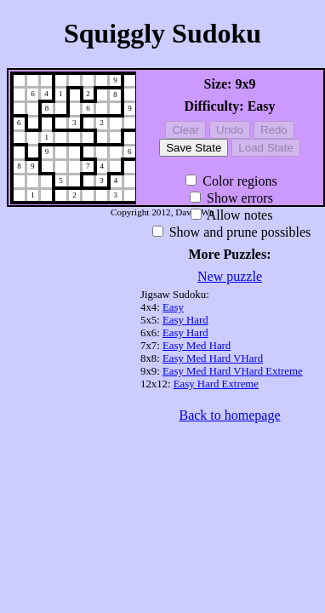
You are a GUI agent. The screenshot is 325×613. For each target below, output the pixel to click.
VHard (248, 358)
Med (197, 346)
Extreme (283, 371)
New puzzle (229, 276)
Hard (197, 320)
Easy (173, 307)
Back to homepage (229, 415)
